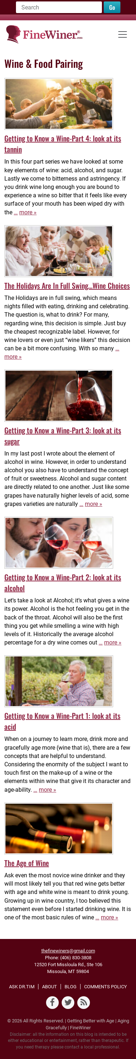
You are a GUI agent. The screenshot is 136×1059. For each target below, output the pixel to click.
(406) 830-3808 (75, 957)
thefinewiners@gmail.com (68, 950)
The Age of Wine (26, 862)
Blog (71, 986)
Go (112, 7)
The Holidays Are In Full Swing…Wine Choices (67, 285)
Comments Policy (105, 986)
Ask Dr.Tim (21, 986)
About (49, 986)
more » (28, 212)
